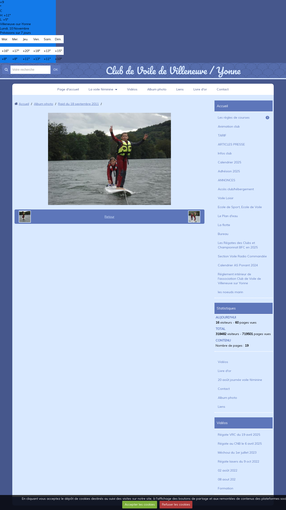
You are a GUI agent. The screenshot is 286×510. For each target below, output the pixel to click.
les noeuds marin (230, 292)
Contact (223, 89)
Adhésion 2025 (229, 171)
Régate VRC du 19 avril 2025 (239, 435)
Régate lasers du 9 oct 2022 (238, 461)
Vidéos (132, 89)
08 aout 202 (227, 479)
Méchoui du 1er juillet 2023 (237, 452)
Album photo (156, 89)
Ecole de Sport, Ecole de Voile (240, 207)
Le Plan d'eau (228, 216)
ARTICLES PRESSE (231, 144)
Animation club (229, 126)
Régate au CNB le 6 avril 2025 (240, 444)
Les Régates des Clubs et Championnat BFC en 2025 (238, 245)
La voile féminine (101, 89)
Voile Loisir (225, 198)
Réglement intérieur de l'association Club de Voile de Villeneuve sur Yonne (239, 278)
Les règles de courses (243, 117)
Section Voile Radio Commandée (242, 256)
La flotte (224, 225)
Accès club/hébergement (236, 189)
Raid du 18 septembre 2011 (78, 104)
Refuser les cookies (176, 504)
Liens (180, 89)
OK (55, 69)
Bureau (223, 234)
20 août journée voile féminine (240, 380)
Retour (109, 217)
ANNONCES (226, 180)
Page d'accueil (68, 89)
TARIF (222, 135)
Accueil (24, 104)
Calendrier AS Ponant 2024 (238, 265)
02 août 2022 (227, 470)
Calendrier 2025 (229, 162)
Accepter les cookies (140, 504)
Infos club (225, 153)
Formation (225, 488)
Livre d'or (200, 89)
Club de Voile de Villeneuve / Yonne (173, 70)
